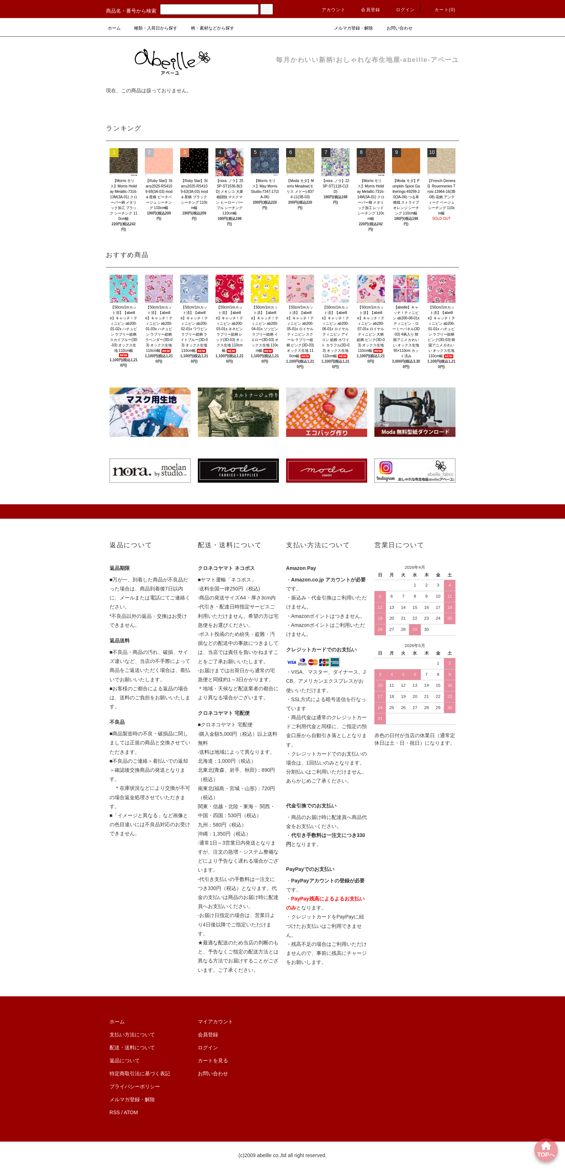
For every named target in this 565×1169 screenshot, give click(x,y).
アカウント (329, 9)
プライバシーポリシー (135, 1086)
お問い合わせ (395, 28)
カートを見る (213, 1060)
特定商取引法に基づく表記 (140, 1073)
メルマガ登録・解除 (349, 28)
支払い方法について (132, 1034)
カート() (440, 9)
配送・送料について (132, 1047)
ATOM (131, 1112)
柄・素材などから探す (208, 28)
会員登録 (366, 9)
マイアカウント (215, 1021)
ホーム (114, 28)
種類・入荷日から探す (151, 28)
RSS (115, 1112)
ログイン (401, 9)
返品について (125, 1060)
